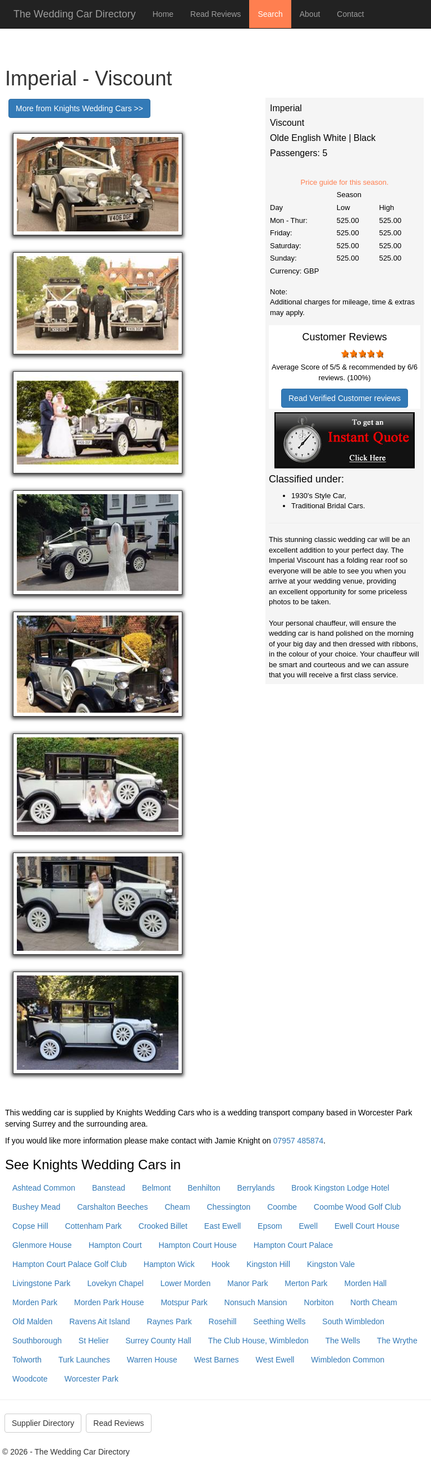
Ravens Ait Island (99, 1321)
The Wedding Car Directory (74, 14)
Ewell (308, 1226)
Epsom (270, 1226)
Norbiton (319, 1302)
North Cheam (373, 1302)
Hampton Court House (198, 1245)
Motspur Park (184, 1302)
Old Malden (32, 1321)
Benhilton (203, 1187)
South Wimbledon (353, 1321)
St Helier (94, 1340)
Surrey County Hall (158, 1340)
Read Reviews (215, 14)
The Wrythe (397, 1340)
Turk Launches (84, 1359)
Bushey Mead (36, 1206)
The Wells (342, 1340)
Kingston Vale (331, 1264)
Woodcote (30, 1378)
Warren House (152, 1359)
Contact (350, 14)
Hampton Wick (169, 1264)
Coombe (282, 1206)
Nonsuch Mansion (255, 1302)
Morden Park (34, 1302)
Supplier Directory (43, 1423)
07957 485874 (298, 1140)
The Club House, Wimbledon (258, 1340)
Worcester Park (91, 1378)
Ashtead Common (43, 1187)
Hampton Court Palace (293, 1245)
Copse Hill (30, 1226)
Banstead (108, 1187)
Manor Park (247, 1283)
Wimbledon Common (347, 1359)
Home (163, 14)
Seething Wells (279, 1321)
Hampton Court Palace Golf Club (69, 1264)
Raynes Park (169, 1321)
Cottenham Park (93, 1226)
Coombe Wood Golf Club (357, 1206)
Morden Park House (109, 1302)
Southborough (37, 1340)
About (310, 14)
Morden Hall (365, 1283)
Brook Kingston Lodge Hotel (340, 1187)
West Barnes (216, 1359)
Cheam (177, 1206)
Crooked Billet (163, 1226)
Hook (221, 1264)
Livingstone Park (41, 1283)
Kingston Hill (268, 1264)
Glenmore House (42, 1245)
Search (270, 14)
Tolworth (27, 1359)
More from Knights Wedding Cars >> (79, 108)
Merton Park (306, 1283)
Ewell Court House (367, 1226)
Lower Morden (186, 1283)
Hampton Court (115, 1245)
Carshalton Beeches (112, 1206)
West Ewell (274, 1359)
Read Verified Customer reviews (344, 398)
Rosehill (223, 1321)
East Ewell (222, 1226)
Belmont (156, 1187)
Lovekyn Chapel (115, 1283)
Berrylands (256, 1187)
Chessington (229, 1206)
